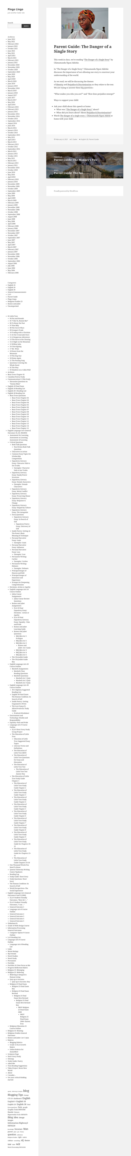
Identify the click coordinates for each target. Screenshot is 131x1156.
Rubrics (10, 1040)
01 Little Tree (13, 316)
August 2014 (12, 123)
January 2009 (13, 205)
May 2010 (11, 175)
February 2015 (13, 109)
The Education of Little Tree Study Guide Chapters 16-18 (22, 860)
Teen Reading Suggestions (17, 1066)
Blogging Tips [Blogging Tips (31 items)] (15, 1094)
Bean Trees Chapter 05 (20, 405)
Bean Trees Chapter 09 (20, 414)
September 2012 (14, 149)
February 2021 (13, 60)
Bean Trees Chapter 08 (20, 412)
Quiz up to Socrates (17, 979)
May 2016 (11, 102)
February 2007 (13, 249)
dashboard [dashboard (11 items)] (18, 1098)
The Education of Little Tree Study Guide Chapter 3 (20, 792)
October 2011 (13, 156)
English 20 (11, 287)
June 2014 (11, 126)
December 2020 (13, 65)
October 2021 (13, 48)
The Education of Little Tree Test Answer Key (22, 771)
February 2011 (13, 163)
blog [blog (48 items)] (26, 1091)
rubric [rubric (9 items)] (25, 1137)
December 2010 (13, 168)
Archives (11, 372)
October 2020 (13, 70)
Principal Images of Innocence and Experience (19, 577)
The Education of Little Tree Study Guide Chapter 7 (20, 820)
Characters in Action (19, 452)
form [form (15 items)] (20, 1107)
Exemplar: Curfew (21, 561)
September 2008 (14, 214)
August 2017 (12, 95)
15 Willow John (15, 344)
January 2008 (13, 228)
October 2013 (13, 133)
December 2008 (13, 207)
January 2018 (13, 93)
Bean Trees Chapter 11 (20, 419)
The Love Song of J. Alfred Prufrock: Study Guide (20, 708)
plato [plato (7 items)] (15, 1132)
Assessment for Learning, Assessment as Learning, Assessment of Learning (19, 437)
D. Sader (74, 139)
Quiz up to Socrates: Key (21, 982)
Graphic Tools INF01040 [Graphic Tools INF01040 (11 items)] (16, 1110)
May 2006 (11, 270)
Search (10, 23)
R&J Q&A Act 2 (21, 643)
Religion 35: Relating (15, 1031)
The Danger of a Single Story (96, 59)
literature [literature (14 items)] (18, 1129)
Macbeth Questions (21, 676)
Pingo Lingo (15, 9)
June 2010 (11, 172)
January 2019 (13, 86)
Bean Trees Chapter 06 (20, 407)
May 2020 (11, 77)
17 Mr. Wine (14, 349)
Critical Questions (16, 442)
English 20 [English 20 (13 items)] (12, 1104)
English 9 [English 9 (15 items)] (11, 1101)
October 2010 (13, 170)
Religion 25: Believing (16, 972)
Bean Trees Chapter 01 (16, 374)
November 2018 (14, 88)
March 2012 (12, 151)
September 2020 (14, 72)
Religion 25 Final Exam (18, 984)
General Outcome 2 (17, 914)
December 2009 (13, 184)
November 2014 (14, 116)
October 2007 (13, 235)
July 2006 (11, 266)
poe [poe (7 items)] (18, 1132)
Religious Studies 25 (15, 301)
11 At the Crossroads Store (19, 335)
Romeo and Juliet (14, 304)
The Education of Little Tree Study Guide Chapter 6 (20, 813)
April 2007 (11, 245)
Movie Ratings (13, 951)
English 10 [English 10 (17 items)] (21, 1101)
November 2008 (14, 210)
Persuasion (12, 961)
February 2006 (13, 273)
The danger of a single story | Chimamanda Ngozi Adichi (85, 115)
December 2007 (13, 231)
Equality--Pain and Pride (19, 722)
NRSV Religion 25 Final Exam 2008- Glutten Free (25, 1019)
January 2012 (13, 154)
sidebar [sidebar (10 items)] (10, 1141)
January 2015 (13, 112)
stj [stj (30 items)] (22, 1140)
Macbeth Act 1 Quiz (23, 678)
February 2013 (13, 144)
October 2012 (13, 147)
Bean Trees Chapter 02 (20, 398)
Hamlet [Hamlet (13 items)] (10, 1112)
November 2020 (14, 67)
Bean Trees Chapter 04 (20, 402)
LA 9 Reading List (14, 937)
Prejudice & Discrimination (79, 84)
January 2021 (13, 62)
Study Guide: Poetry (15, 1061)
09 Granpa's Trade (16, 330)
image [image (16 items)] (21, 1117)
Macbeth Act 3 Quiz (23, 683)
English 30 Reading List (16, 393)
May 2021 (11, 53)
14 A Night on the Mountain (20, 342)
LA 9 (9, 294)
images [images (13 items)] (10, 1120)
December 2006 (13, 254)
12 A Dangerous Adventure (20, 337)
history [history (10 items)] (16, 1112)
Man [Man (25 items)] (25, 1128)
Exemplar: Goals (20, 543)
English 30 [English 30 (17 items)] (21, 1104)
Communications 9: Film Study (19, 379)
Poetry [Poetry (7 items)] (22, 1132)
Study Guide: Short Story (19, 877)
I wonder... (12, 1075)
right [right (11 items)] (20, 1137)
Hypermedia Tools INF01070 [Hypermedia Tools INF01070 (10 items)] (17, 1115)
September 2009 (14, 191)
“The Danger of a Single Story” (79, 109)
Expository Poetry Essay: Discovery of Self (23, 526)
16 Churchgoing (15, 346)
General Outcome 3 (17, 916)
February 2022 (13, 44)
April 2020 (11, 79)
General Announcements (17, 292)
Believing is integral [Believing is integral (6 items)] (17, 1091)
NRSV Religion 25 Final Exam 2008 (23, 1009)
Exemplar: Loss (19, 554)
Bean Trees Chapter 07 (20, 409)
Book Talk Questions (19, 445)
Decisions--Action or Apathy (20, 587)
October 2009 (13, 189)
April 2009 (11, 198)
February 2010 (13, 179)
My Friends (12, 954)
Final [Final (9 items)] (28, 1104)
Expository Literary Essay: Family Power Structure (19, 475)
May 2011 (11, 158)
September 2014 (14, 121)
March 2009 (12, 200)
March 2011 (12, 161)
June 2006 (11, 268)
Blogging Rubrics (16, 1042)
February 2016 (13, 107)
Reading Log (14, 874)
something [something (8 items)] (17, 1141)
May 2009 (11, 196)
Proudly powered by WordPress (66, 191)
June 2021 (11, 51)
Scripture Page (13, 1054)
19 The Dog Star (16, 356)
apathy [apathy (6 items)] (9, 1091)
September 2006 (14, 261)
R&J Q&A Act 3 (21, 650)
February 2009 (13, 203)
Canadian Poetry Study (16, 377)
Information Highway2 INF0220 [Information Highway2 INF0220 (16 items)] (18, 1124)
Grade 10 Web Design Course (18, 926)
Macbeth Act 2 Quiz (23, 680)
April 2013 (11, 140)
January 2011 (13, 165)
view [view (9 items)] (13, 1144)
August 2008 (12, 217)
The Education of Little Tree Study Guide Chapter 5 (20, 806)
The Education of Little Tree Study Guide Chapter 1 (20, 778)
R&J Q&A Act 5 (21, 655)
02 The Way (14, 367)
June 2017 (11, 98)
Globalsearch (12, 923)
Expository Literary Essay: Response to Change (19, 500)
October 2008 (13, 212)
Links (10, 949)
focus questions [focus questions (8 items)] (12, 1107)
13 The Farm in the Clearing (20, 339)
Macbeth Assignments (20, 669)
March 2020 (12, 81)
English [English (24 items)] (26, 1098)
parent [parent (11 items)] (10, 1132)
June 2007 (11, 240)
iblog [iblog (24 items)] (10, 1117)
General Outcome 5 (17, 921)
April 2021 (11, 55)
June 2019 (11, 84)
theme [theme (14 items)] (27, 1140)
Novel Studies (13, 956)
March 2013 (12, 142)
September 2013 (14, 135)
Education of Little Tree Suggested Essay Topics (22, 741)
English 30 (11, 290)
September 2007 (14, 238)
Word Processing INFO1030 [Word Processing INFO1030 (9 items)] (17, 1147)
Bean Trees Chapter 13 (20, 424)
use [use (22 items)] (9, 1144)
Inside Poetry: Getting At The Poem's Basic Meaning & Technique (21, 533)
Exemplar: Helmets (21, 568)
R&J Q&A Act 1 (21, 641)
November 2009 (14, 186)
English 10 (11, 285)
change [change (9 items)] (26, 1095)
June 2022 (11, 39)
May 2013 (11, 137)
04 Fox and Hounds (17, 318)
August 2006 (12, 263)
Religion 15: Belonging (16, 970)
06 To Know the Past (17, 323)
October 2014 (13, 119)
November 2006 (14, 256)
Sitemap (11, 1059)
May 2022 (11, 41)
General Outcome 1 (17, 907)
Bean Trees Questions (18, 395)
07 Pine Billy (14, 325)
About (10, 1073)
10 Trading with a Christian (20, 332)
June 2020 (11, 74)
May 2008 (11, 221)
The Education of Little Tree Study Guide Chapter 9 (20, 834)
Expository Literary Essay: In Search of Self (21, 519)
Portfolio (11, 963)
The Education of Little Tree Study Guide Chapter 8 (20, 827)
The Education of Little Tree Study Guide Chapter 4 (20, 799)
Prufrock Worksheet (21, 713)
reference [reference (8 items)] (20, 1135)
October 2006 (13, 259)
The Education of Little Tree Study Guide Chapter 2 (20, 785)
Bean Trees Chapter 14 (20, 426)
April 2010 (11, 177)
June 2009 (11, 193)
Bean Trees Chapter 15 (20, 428)
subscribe (11, 1063)
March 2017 (12, 100)
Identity (59, 84)
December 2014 (13, 114)
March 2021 (12, 58)
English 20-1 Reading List (17, 391)
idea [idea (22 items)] (16, 1117)
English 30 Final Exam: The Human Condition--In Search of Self (21, 696)
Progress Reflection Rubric (18, 968)
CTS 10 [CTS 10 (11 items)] (10, 1098)
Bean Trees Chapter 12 (20, 421)
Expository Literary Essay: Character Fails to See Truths (21, 463)
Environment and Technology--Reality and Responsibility (19, 717)
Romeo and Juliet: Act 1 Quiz (18, 1038)
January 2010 (13, 182)
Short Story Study (14, 1056)
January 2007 (13, 252)
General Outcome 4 (17, 919)
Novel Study (12, 958)
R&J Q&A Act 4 (21, 652)
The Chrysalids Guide (20, 657)
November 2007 (14, 233)
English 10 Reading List (16, 388)
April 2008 (11, 224)
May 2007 (11, 242)
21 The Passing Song (17, 360)
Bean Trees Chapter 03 (20, 400)
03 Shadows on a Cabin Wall (20, 370)
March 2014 (12, 128)
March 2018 (12, 91)
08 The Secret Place (17, 328)
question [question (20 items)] (12, 1134)
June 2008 (11, 219)
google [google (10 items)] (25, 1107)
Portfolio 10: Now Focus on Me (19, 965)
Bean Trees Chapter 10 (20, 416)
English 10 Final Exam (16, 386)
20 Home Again (15, 358)
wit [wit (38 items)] (18, 1144)
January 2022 (13, 46)
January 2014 (13, 130)
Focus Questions (18, 515)
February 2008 (13, 226)
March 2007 (12, 247)
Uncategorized (13, 306)
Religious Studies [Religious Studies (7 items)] (12, 1137)
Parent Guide (13, 297)
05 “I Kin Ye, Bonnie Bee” (19, 321)
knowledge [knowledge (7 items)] (11, 1129)
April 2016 (11, 105)
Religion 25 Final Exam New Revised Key (23, 1002)
